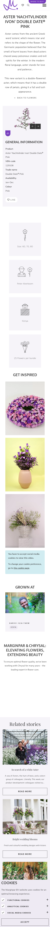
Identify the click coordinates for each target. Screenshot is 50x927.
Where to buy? (37, 1)
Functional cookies (18, 900)
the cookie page (21, 572)
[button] (32, 126)
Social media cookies (19, 913)
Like (13, 200)
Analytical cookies (18, 906)
